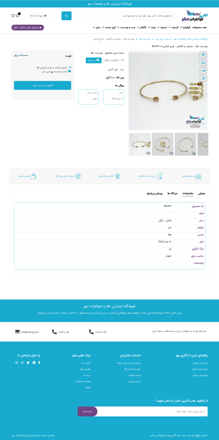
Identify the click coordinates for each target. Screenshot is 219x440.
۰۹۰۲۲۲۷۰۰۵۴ (98, 332)
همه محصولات (199, 27)
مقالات (87, 387)
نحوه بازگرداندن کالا (132, 369)
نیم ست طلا (145, 39)
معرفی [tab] (201, 194)
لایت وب (15, 435)
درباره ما (87, 375)
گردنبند (173, 27)
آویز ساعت (109, 27)
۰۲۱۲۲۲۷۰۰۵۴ (60, 332)
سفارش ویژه (85, 369)
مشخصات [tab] (187, 194)
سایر (96, 27)
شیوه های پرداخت (200, 375)
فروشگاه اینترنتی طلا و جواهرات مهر (191, 39)
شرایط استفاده (135, 375)
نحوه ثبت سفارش (200, 363)
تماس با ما (86, 363)
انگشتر (141, 27)
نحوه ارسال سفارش (199, 369)
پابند (151, 27)
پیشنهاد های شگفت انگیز (27, 27)
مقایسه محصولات (82, 381)
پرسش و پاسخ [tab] (154, 194)
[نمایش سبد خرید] (17, 15)
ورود (42, 15)
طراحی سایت (48, 435)
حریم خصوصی (134, 381)
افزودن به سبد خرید (43, 85)
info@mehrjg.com (27, 332)
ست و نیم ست (126, 27)
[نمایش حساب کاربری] (13, 15)
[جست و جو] (66, 15)
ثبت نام (33, 15)
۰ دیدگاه (94, 60)
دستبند (162, 27)
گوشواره (185, 27)
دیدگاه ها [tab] (172, 194)
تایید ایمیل (87, 411)
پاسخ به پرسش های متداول (129, 363)
